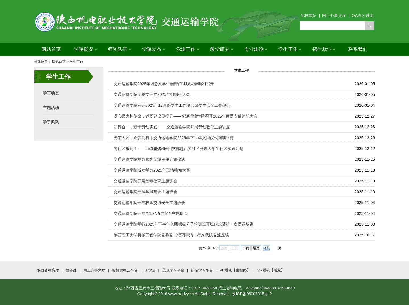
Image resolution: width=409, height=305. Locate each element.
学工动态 (51, 93)
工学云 (150, 270)
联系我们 (358, 49)
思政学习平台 (173, 270)
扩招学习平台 (202, 270)
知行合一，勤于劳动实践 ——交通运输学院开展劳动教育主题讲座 (172, 127)
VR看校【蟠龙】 (271, 270)
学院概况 (85, 49)
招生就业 (323, 49)
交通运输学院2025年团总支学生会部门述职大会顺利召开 (164, 83)
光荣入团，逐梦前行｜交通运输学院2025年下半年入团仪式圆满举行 (174, 137)
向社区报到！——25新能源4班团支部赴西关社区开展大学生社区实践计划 (178, 148)
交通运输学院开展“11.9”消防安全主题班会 (151, 213)
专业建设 (255, 49)
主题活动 (51, 107)
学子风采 (51, 122)
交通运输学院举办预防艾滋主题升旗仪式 (149, 159)
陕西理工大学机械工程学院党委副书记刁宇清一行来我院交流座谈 (171, 235)
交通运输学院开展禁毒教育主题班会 (145, 181)
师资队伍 (119, 49)
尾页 (256, 248)
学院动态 (153, 49)
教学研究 (221, 49)
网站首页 (51, 49)
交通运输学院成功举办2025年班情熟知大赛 (152, 170)
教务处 (71, 270)
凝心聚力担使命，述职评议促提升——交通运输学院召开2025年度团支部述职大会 (186, 116)
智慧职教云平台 (125, 270)
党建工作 (187, 49)
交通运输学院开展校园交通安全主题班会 (149, 202)
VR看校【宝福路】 (235, 270)
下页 (245, 248)
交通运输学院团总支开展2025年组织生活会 (152, 94)
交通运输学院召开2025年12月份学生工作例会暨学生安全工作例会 (172, 105)
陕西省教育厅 (48, 270)
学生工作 (289, 49)
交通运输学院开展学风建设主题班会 (145, 191)
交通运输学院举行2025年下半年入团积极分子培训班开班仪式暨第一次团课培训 (184, 224)
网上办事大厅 (94, 270)
